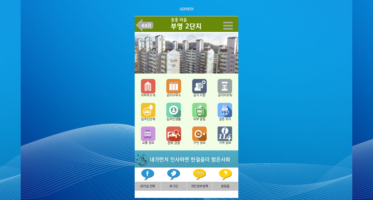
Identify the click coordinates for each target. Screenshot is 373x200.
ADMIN (186, 9)
